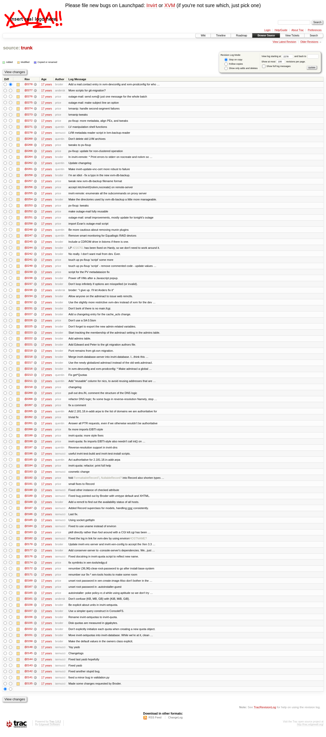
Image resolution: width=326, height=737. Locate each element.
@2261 (28, 170)
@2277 (28, 90)
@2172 (28, 573)
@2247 (28, 237)
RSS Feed (154, 723)
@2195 (28, 463)
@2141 (28, 683)
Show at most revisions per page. (284, 61)
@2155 (28, 628)
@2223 (28, 335)
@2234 (28, 298)
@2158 (28, 610)
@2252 (28, 213)
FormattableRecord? (87, 481)
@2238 (28, 280)
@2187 (28, 512)
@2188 (28, 506)
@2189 (28, 500)
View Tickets (292, 35)
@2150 (28, 647)
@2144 (28, 665)
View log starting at (278, 56)
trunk (27, 47)
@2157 (28, 616)
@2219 (28, 353)
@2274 (28, 109)
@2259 (28, 176)
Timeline (220, 35)
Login (267, 30)
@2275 (28, 103)
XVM (169, 5)
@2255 (28, 194)
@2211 (28, 384)
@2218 (28, 359)
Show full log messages (276, 66)
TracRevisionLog (265, 713)
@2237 (28, 286)
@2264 (28, 158)
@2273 (28, 115)
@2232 (28, 304)
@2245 (28, 243)
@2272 (28, 121)
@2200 (28, 433)
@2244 (28, 249)
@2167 (28, 592)
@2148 (28, 653)
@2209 (28, 396)
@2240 (28, 268)
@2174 (28, 567)
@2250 (28, 225)
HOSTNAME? (138, 542)
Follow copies (233, 64)
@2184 (28, 530)
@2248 (28, 231)
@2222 (28, 341)
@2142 (28, 677)
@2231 (28, 310)
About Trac (297, 30)
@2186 (28, 518)
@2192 (28, 482)
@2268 (28, 145)
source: (11, 47)
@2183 (28, 537)
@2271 (28, 127)
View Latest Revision (284, 41)
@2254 (28, 200)
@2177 (28, 555)
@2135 (28, 689)
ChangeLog (175, 723)
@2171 (28, 579)
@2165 (28, 598)
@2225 (28, 329)
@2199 (28, 439)
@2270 (28, 133)
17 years (46, 84)
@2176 (28, 561)
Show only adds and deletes (240, 68)
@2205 (28, 414)
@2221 (28, 347)
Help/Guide (281, 30)
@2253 (28, 206)
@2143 (28, 671)
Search (314, 35)
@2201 (28, 427)
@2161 (28, 604)
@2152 (28, 634)
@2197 (28, 451)
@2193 (28, 475)
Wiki (203, 35)
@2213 (28, 378)
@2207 (28, 408)
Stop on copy (233, 59)
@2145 (28, 659)
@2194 (28, 469)
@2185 (28, 524)
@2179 (28, 549)
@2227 (28, 317)
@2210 (28, 390)
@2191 (28, 488)
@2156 (28, 622)
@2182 (28, 543)
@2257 (28, 182)
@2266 (28, 151)
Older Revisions (309, 41)
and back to (306, 56)
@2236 (28, 292)
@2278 (28, 84)
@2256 (28, 188)
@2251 (28, 219)
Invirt (151, 5)
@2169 (28, 585)
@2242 (28, 255)
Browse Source (266, 35)
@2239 (28, 274)
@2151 (28, 640)
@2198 (28, 445)
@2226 (28, 323)
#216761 (78, 249)
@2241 (28, 262)
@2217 (28, 365)
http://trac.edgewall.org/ (310, 730)
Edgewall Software (49, 730)
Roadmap (241, 35)
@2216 (28, 372)
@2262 (28, 164)
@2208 (28, 402)
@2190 (28, 494)
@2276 (28, 96)
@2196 (28, 457)
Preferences (315, 30)
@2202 (28, 420)
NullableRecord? (111, 481)
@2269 (28, 139)
